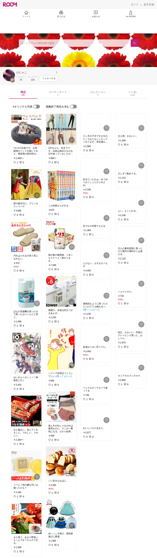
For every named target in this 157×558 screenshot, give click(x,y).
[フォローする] (49, 79)
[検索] (134, 43)
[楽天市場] (149, 4)
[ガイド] (135, 4)
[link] (26, 129)
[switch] (36, 106)
